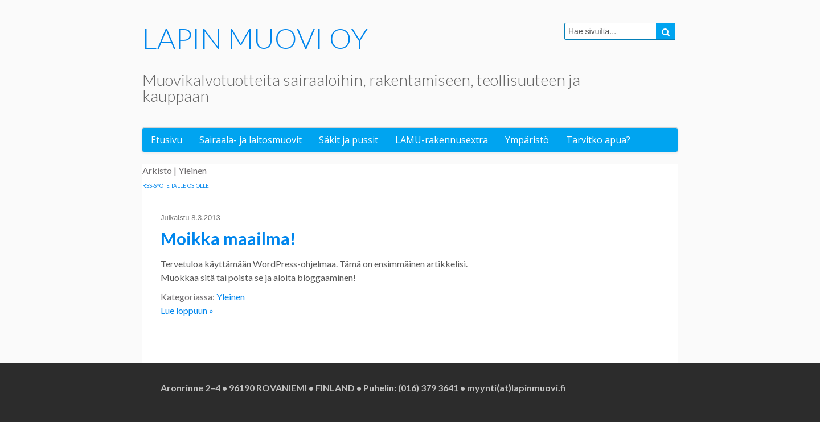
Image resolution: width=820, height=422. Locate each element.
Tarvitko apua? (598, 140)
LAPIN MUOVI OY (255, 38)
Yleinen (230, 296)
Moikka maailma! (228, 238)
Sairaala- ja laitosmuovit (250, 140)
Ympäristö (527, 140)
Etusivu (166, 140)
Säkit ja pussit (348, 140)
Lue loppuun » (187, 310)
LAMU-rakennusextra (441, 140)
